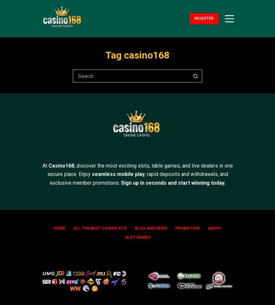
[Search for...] (131, 76)
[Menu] (229, 18)
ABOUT (214, 228)
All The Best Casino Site (100, 228)
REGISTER (204, 18)
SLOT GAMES (137, 237)
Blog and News (151, 228)
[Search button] (195, 76)
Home (59, 228)
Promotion (187, 228)
